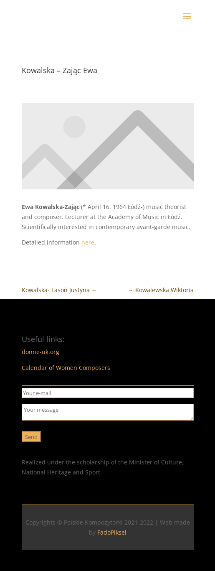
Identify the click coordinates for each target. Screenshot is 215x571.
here (87, 242)
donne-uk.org (40, 352)
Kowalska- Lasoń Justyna (59, 290)
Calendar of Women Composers (66, 368)
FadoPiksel (111, 532)
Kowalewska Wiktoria (161, 290)
